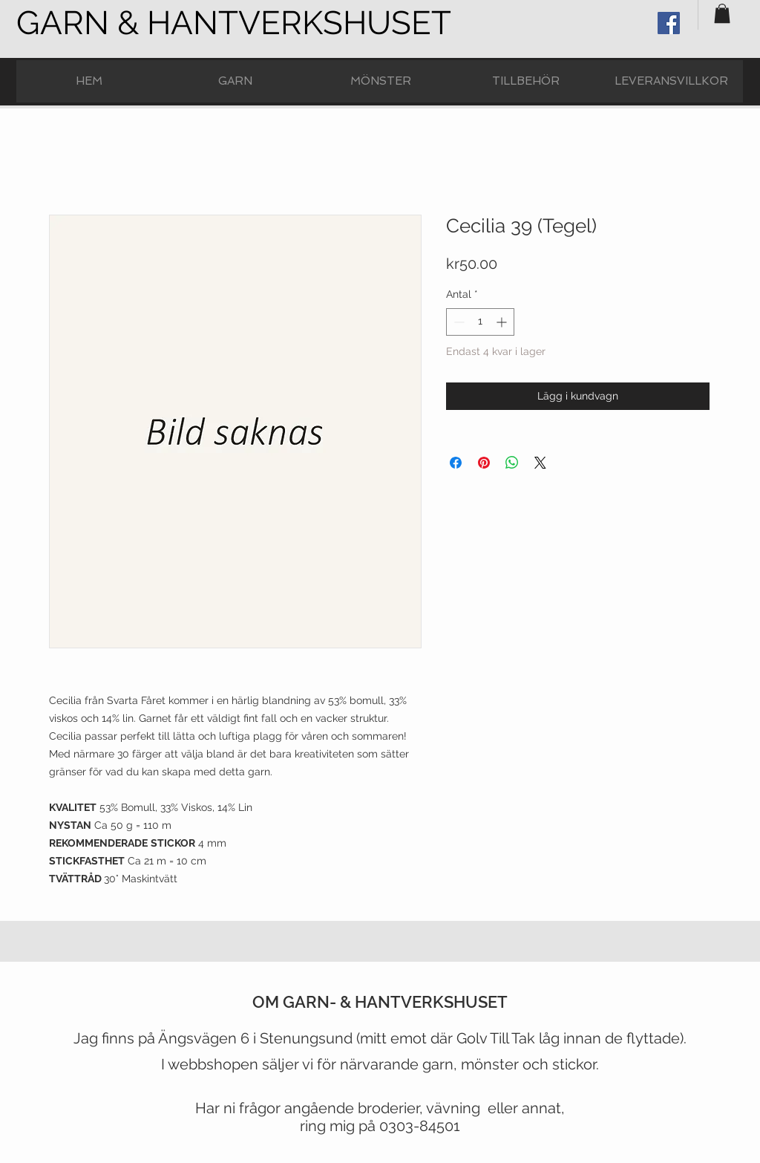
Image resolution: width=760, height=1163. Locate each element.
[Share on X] (540, 463)
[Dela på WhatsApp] (512, 463)
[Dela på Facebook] (456, 463)
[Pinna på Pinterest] (484, 463)
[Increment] (503, 322)
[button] (722, 13)
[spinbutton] (480, 322)
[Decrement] (457, 322)
